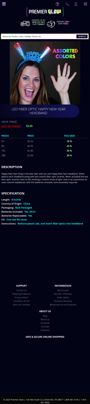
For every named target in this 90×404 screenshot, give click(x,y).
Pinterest (45, 330)
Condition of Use (21, 301)
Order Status (63, 297)
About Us (45, 319)
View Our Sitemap (21, 304)
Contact (68, 5)
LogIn (75, 4)
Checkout (67, 293)
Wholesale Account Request (63, 304)
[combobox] (44, 36)
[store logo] (45, 12)
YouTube (45, 326)
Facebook (45, 323)
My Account (63, 290)
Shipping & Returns (21, 293)
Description (11, 167)
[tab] (45, 167)
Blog (45, 315)
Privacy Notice (21, 297)
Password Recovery (63, 301)
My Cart (57, 293)
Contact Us (21, 290)
